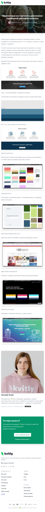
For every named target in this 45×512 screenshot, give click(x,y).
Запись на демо (28, 493)
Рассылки (4, 480)
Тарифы (26, 474)
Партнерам (27, 490)
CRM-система (5, 491)
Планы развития (28, 496)
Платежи (3, 488)
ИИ (3, 494)
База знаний (27, 487)
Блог (25, 477)
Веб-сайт (3, 474)
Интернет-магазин (6, 477)
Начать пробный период (23, 435)
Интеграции (4, 482)
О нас (25, 480)
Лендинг (3, 485)
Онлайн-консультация (22, 439)
